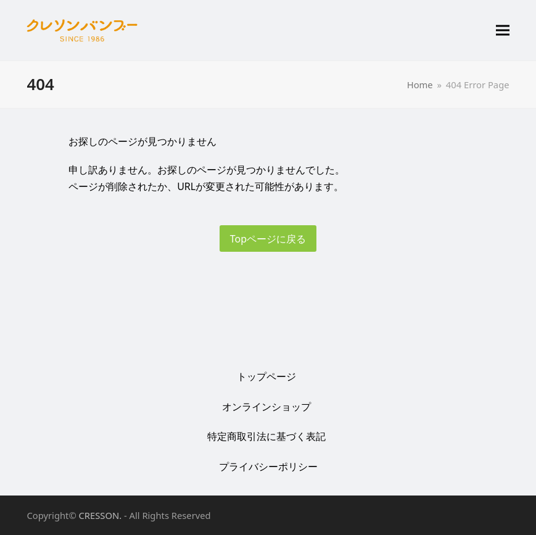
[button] (502, 30)
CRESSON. (100, 515)
